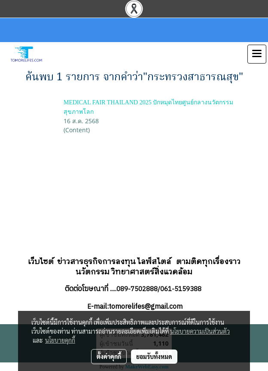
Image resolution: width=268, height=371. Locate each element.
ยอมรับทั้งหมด (154, 356)
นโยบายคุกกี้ (60, 340)
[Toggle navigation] (256, 54)
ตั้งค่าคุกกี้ (109, 356)
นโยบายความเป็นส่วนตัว (200, 331)
